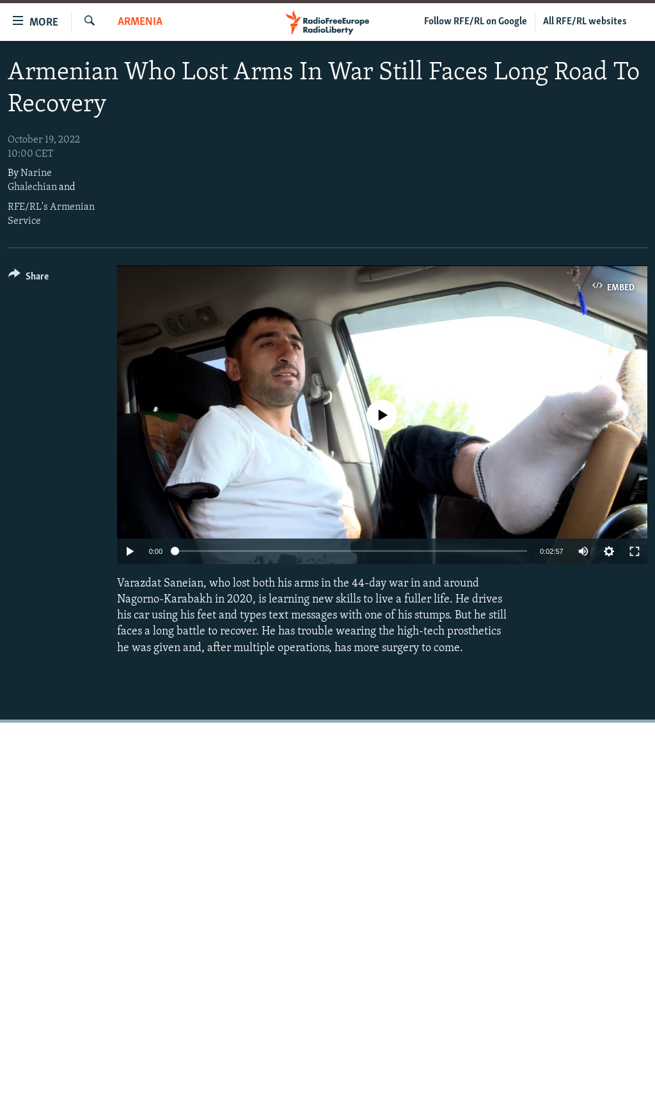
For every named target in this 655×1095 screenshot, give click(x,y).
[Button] (28, 278)
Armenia (140, 22)
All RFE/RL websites (585, 22)
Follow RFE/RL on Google (475, 22)
